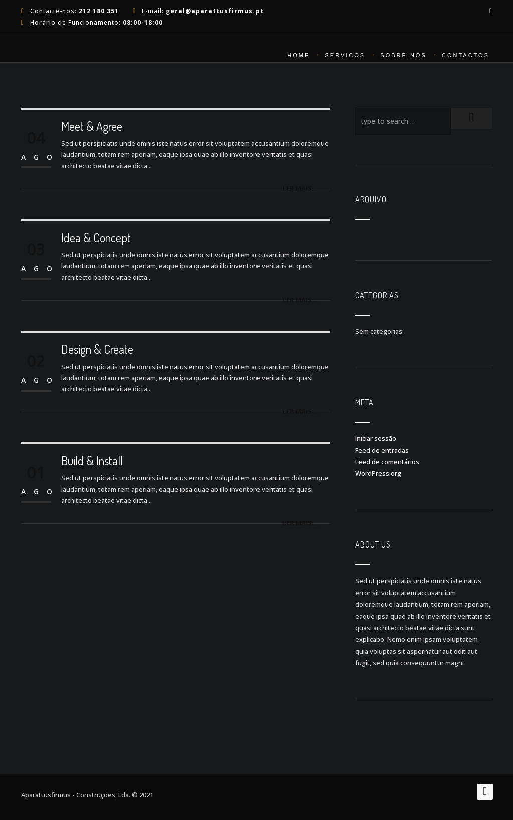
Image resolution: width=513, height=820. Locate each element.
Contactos (465, 55)
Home (298, 55)
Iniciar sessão (375, 438)
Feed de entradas (382, 450)
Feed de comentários (387, 461)
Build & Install (92, 460)
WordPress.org (378, 473)
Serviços (345, 55)
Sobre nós (403, 55)
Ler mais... (300, 188)
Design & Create (97, 349)
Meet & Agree (91, 126)
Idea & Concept (96, 237)
